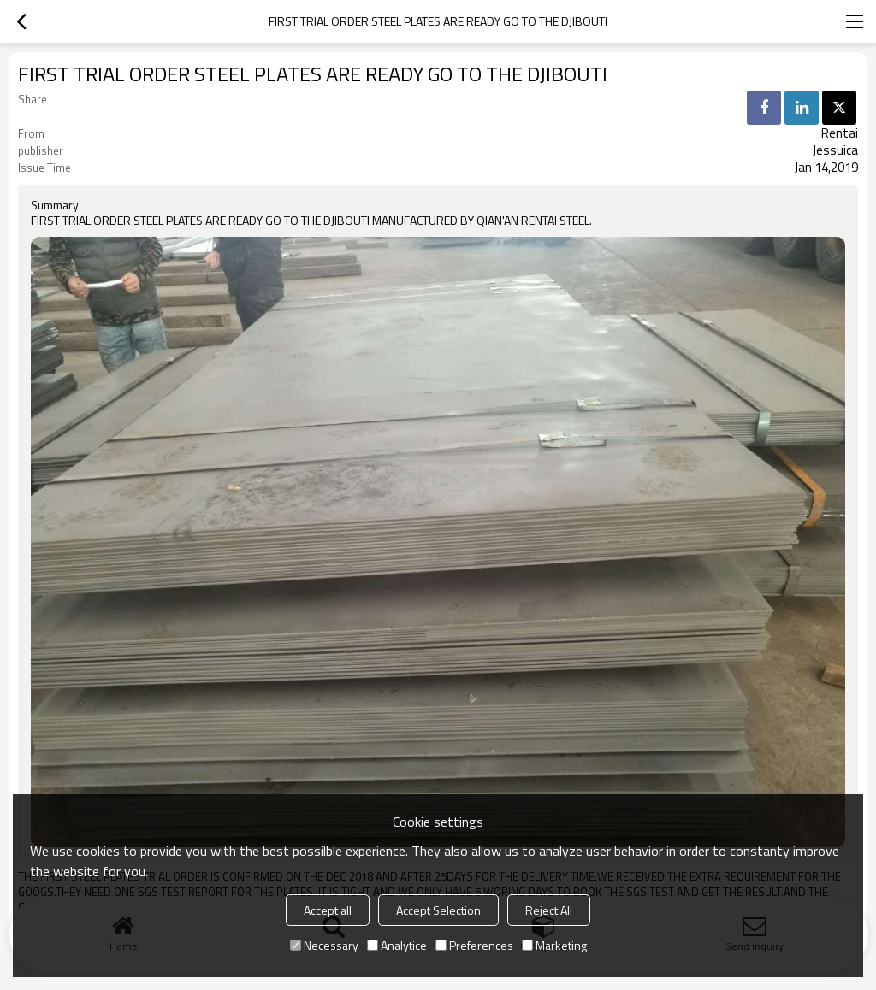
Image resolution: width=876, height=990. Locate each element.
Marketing (554, 945)
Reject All (548, 910)
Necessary (324, 945)
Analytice (397, 945)
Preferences (474, 945)
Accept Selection (438, 910)
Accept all (328, 910)
